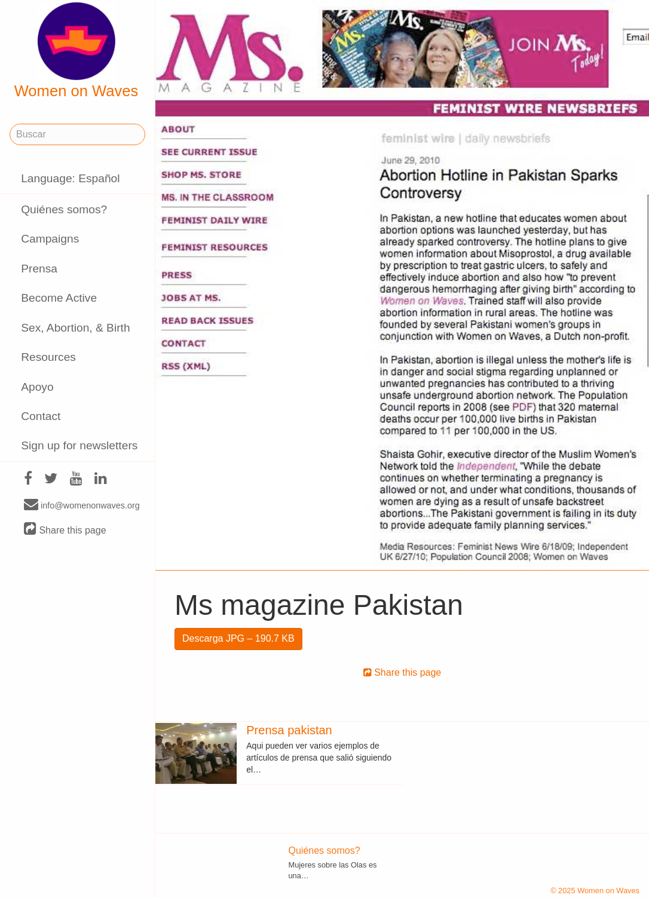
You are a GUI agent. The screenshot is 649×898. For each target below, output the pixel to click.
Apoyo (37, 387)
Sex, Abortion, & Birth (75, 327)
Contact (40, 416)
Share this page (65, 529)
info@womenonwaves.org (82, 505)
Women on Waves (76, 50)
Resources (48, 357)
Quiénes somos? (64, 209)
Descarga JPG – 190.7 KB (238, 638)
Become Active (59, 298)
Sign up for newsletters (79, 445)
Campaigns (50, 238)
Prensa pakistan (289, 730)
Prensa (39, 268)
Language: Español (70, 178)
